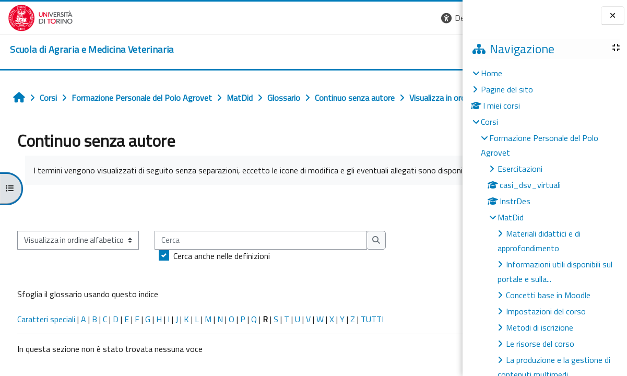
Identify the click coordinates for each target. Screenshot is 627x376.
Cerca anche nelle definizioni (219, 256)
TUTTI (369, 319)
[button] (447, 18)
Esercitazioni (520, 168)
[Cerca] (258, 240)
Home (491, 73)
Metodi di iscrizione (539, 327)
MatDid (511, 217)
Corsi (489, 121)
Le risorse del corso (540, 343)
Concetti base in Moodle (548, 295)
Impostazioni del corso (546, 311)
